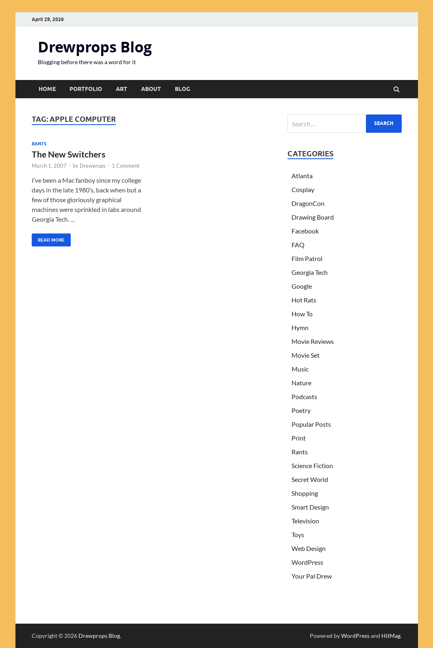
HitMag (390, 635)
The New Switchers (68, 154)
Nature (301, 383)
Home (47, 89)
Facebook (305, 231)
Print (299, 438)
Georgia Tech (310, 272)
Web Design (309, 548)
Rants (39, 144)
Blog (182, 89)
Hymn (300, 327)
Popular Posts (311, 424)
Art (121, 89)
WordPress (307, 562)
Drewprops (93, 165)
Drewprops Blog (95, 47)
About (151, 89)
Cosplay (303, 189)
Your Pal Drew (312, 576)
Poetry (301, 410)
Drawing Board (313, 217)
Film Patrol (307, 258)
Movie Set (306, 355)
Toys (298, 534)
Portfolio (86, 89)
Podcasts (304, 396)
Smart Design (310, 507)
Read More (48, 238)
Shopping (305, 493)
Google (302, 286)
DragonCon (308, 203)
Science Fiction (312, 465)
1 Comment (125, 165)
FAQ (298, 244)
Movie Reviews (313, 341)
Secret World (310, 479)
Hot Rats (304, 300)
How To (302, 314)
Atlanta (302, 175)
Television (305, 521)
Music (300, 369)
